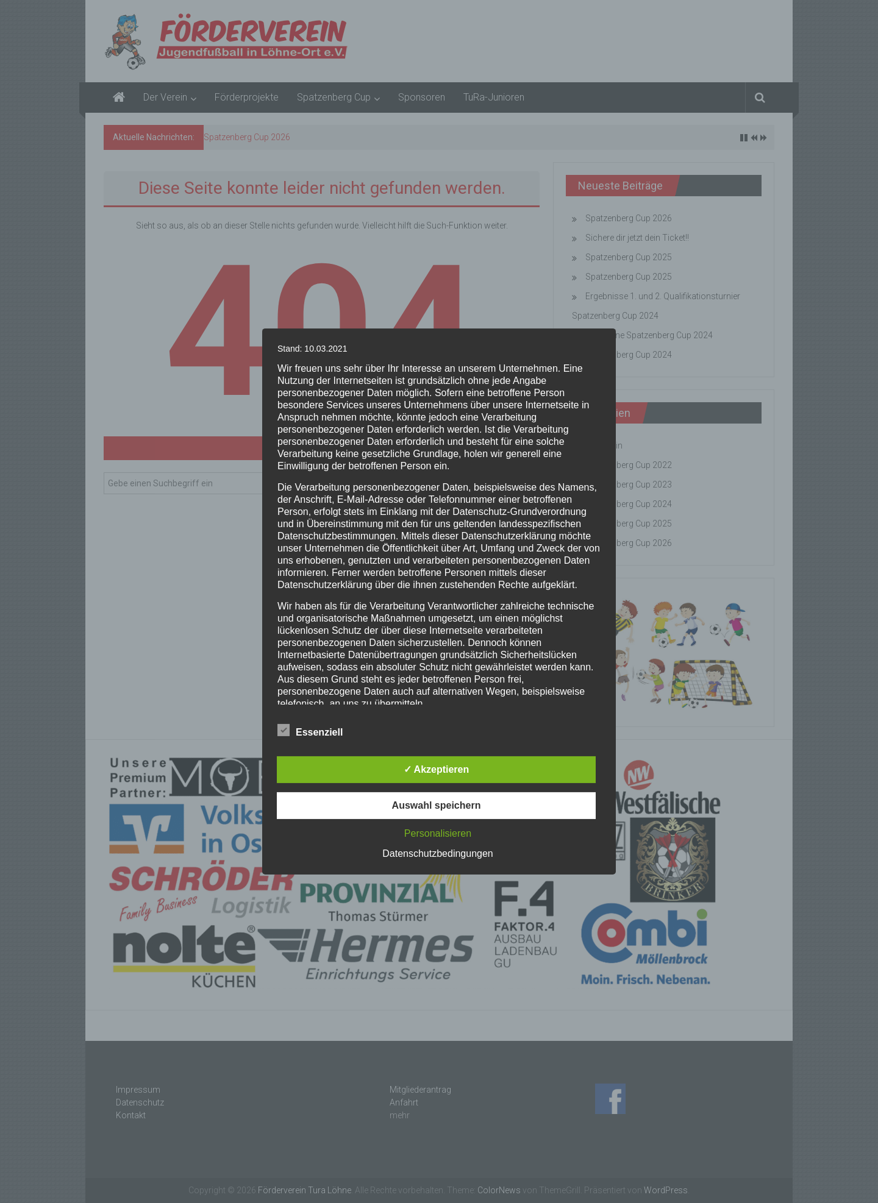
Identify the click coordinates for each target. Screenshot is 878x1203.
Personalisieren (437, 833)
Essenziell (310, 730)
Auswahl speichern (436, 805)
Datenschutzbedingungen (437, 853)
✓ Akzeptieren (436, 769)
